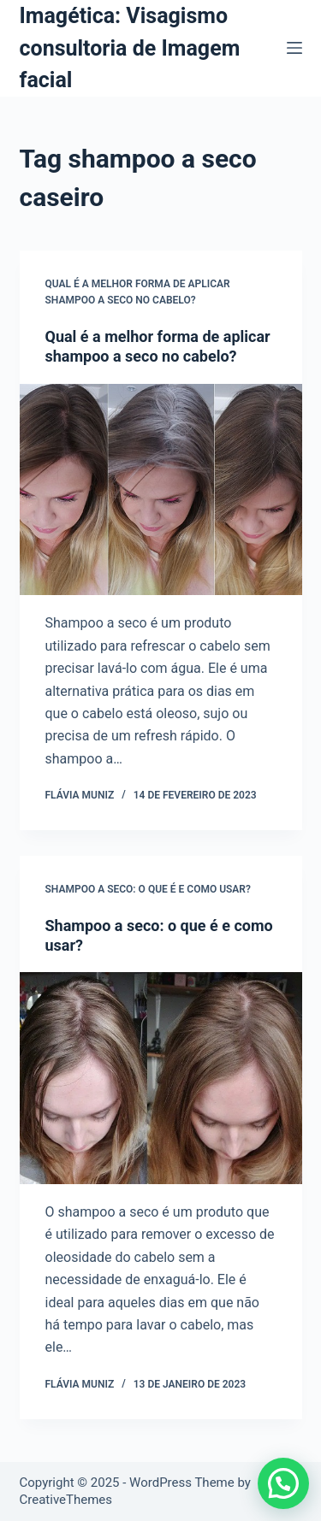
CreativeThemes (66, 1499)
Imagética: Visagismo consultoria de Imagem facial (130, 47)
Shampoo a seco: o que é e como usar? (148, 889)
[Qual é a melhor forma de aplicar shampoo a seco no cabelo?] (161, 490)
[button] (283, 1483)
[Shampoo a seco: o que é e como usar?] (161, 1078)
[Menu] (294, 48)
